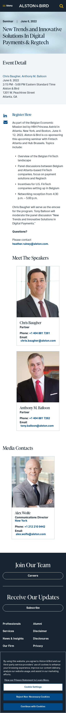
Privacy (38, 646)
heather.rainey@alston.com (30, 244)
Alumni (37, 623)
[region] (33, 682)
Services (8, 631)
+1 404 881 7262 (39, 418)
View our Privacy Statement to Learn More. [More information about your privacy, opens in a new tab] (26, 680)
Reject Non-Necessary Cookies (33, 697)
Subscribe (33, 608)
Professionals (12, 623)
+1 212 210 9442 (35, 526)
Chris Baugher (30, 322)
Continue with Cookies (33, 707)
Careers (33, 575)
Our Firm (8, 646)
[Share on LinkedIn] (5, 116)
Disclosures (41, 638)
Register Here (22, 114)
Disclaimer (40, 631)
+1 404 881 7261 (39, 333)
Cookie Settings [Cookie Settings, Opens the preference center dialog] (33, 687)
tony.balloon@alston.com (37, 425)
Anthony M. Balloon (35, 407)
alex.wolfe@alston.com (31, 534)
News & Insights (13, 638)
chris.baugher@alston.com (38, 340)
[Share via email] (5, 122)
